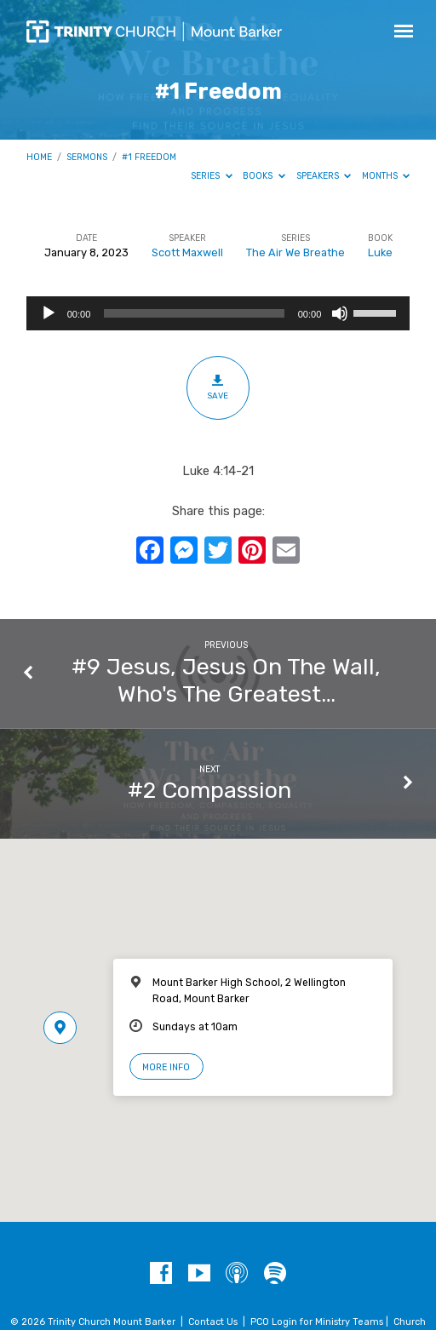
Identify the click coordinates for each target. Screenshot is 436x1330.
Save (217, 387)
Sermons (86, 157)
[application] (218, 313)
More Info (166, 1067)
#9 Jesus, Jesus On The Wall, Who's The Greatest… (226, 680)
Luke (380, 252)
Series (211, 175)
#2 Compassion (209, 790)
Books (264, 175)
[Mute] (339, 313)
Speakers (324, 175)
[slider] (194, 313)
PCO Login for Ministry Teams (316, 1321)
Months (386, 175)
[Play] (48, 313)
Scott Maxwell (187, 252)
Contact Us (213, 1321)
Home (39, 157)
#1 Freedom (149, 157)
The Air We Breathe (295, 252)
